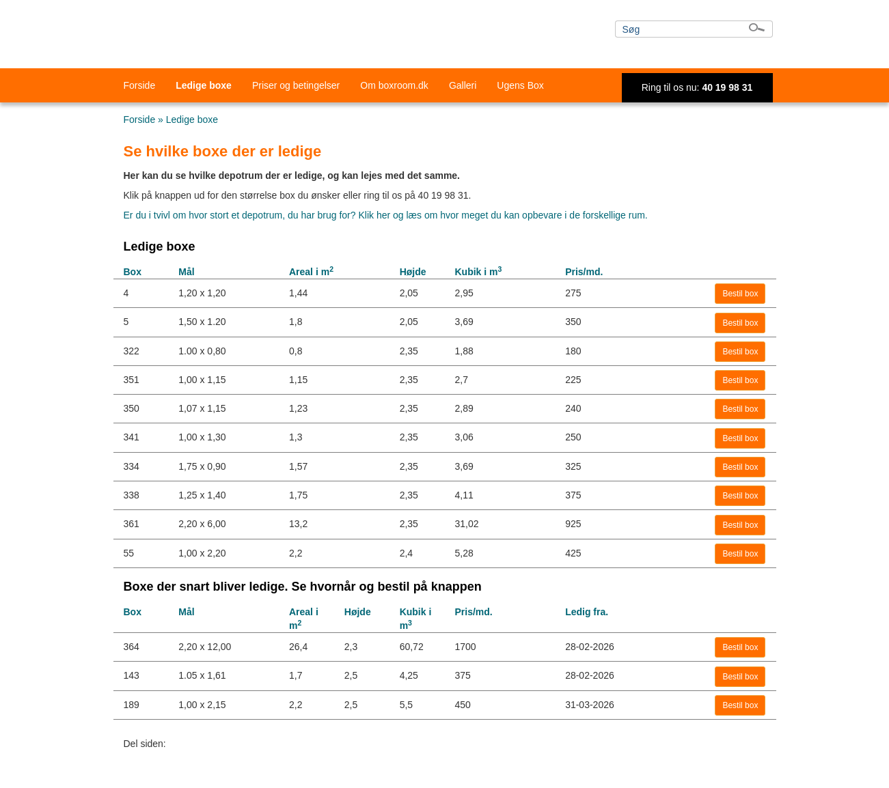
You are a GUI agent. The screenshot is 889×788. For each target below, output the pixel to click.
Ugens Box (520, 85)
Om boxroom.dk (394, 85)
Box (132, 271)
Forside (140, 85)
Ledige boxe (204, 85)
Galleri (462, 85)
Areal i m (311, 271)
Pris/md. (584, 271)
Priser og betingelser (296, 85)
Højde (413, 271)
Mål (186, 271)
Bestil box (740, 293)
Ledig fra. (586, 611)
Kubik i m (478, 271)
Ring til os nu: (697, 87)
